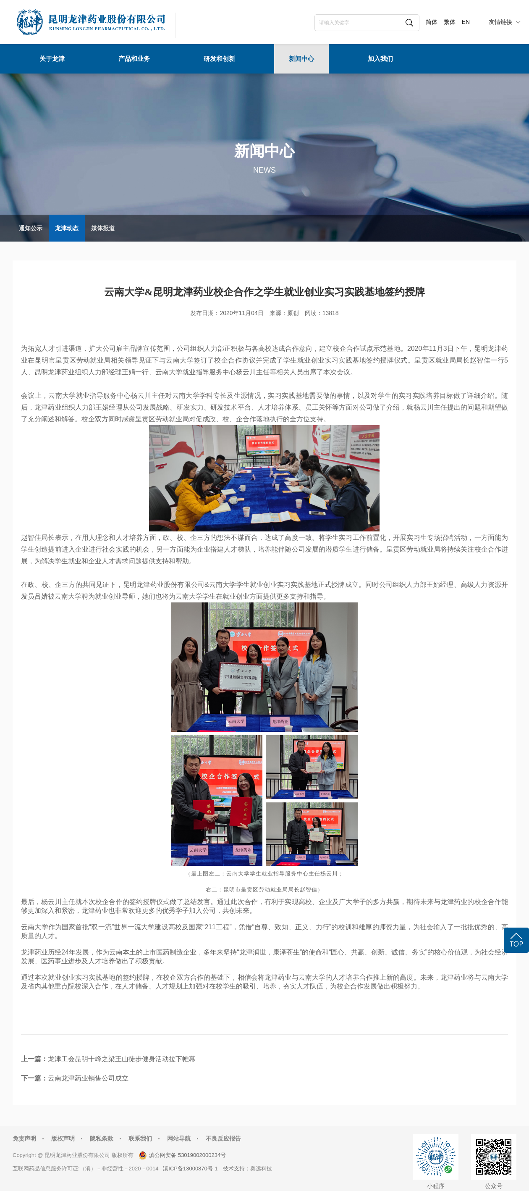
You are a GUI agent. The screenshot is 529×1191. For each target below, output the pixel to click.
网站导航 (179, 1138)
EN (466, 21)
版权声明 (63, 1138)
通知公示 (30, 228)
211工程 (216, 927)
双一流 (101, 927)
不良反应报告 (223, 1138)
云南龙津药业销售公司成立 (88, 1078)
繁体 (450, 21)
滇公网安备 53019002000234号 (187, 1155)
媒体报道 (103, 228)
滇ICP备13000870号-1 (190, 1168)
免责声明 (24, 1138)
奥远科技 (261, 1168)
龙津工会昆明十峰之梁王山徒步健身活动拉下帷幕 (122, 1058)
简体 (431, 21)
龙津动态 (67, 228)
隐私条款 (101, 1138)
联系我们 (140, 1138)
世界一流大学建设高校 (148, 927)
